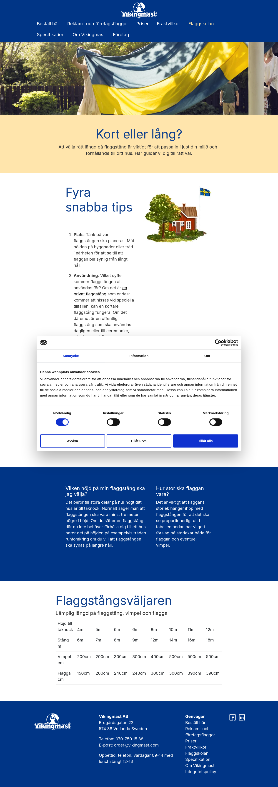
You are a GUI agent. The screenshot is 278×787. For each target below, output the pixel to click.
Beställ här (48, 23)
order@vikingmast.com (136, 745)
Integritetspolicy (200, 771)
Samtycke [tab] (71, 356)
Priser (142, 23)
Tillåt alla (205, 441)
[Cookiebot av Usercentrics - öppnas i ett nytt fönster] (218, 342)
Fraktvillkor (168, 23)
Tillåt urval (139, 441)
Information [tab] (139, 356)
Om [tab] (207, 356)
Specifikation (50, 34)
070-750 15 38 (129, 739)
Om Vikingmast (89, 34)
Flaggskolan (201, 23)
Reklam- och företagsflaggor (97, 23)
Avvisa (72, 441)
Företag (121, 34)
